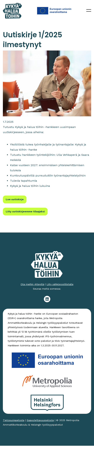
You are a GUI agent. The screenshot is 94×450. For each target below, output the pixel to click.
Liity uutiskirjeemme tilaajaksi (25, 211)
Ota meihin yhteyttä (32, 284)
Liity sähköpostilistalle (60, 284)
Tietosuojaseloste (13, 420)
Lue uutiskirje (15, 199)
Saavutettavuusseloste (40, 420)
